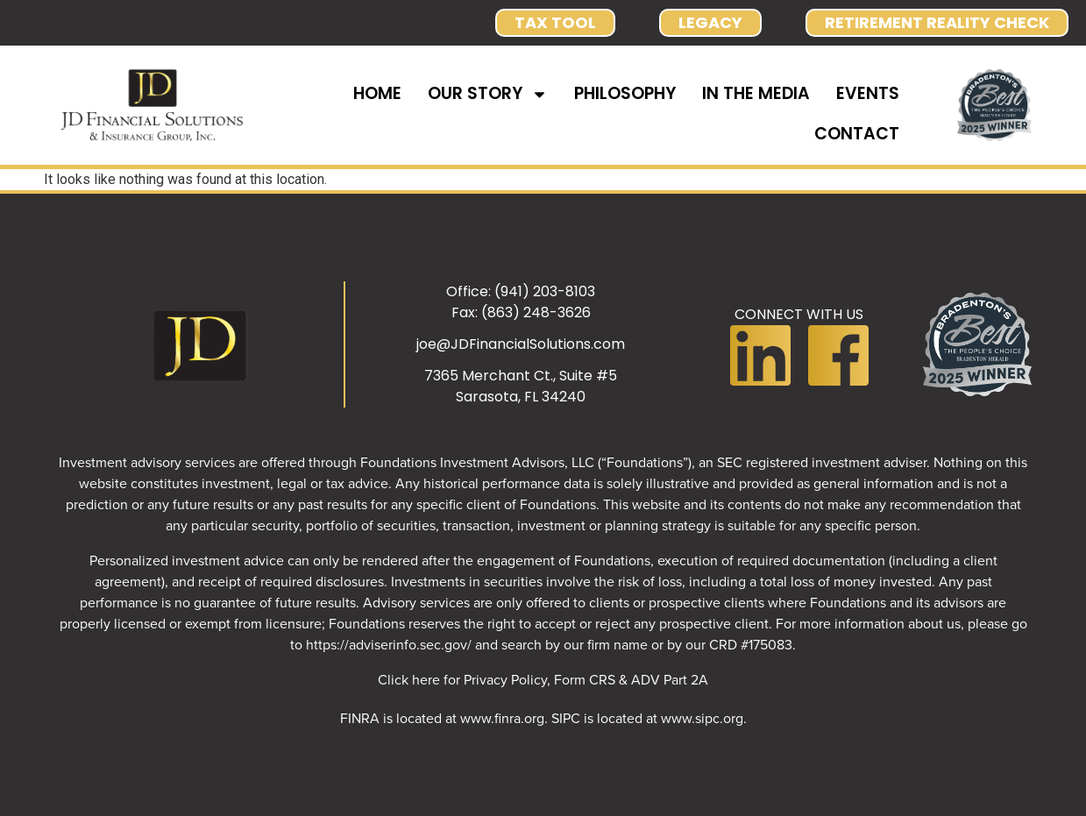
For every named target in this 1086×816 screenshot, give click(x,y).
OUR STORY (488, 94)
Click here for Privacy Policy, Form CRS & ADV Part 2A (543, 679)
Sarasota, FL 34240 (521, 397)
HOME (377, 93)
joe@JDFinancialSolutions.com (520, 344)
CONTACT (856, 133)
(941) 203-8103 (544, 291)
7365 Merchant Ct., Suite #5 (520, 375)
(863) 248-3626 (536, 312)
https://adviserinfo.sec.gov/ (389, 644)
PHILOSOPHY (625, 93)
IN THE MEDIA (756, 93)
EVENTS (867, 93)
